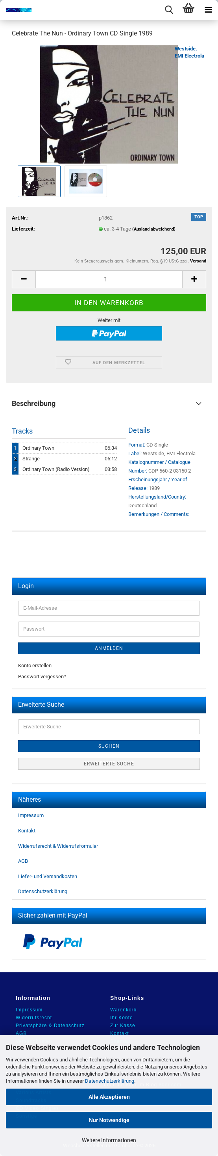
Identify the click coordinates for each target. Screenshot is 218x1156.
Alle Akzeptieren (109, 1097)
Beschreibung (33, 403)
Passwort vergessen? (42, 676)
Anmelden (109, 648)
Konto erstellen (35, 665)
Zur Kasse (122, 1025)
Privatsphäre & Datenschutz (50, 1025)
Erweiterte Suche (109, 764)
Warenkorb (123, 1010)
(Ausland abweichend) (154, 229)
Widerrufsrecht (34, 1017)
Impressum (31, 815)
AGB (23, 861)
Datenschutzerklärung (109, 1081)
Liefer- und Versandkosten (47, 876)
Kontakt (26, 831)
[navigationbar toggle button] (208, 10)
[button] (23, 279)
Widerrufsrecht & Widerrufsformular (58, 846)
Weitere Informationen (109, 1140)
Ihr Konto (121, 1017)
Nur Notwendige (109, 1120)
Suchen (109, 746)
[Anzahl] (109, 279)
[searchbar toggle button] (169, 10)
